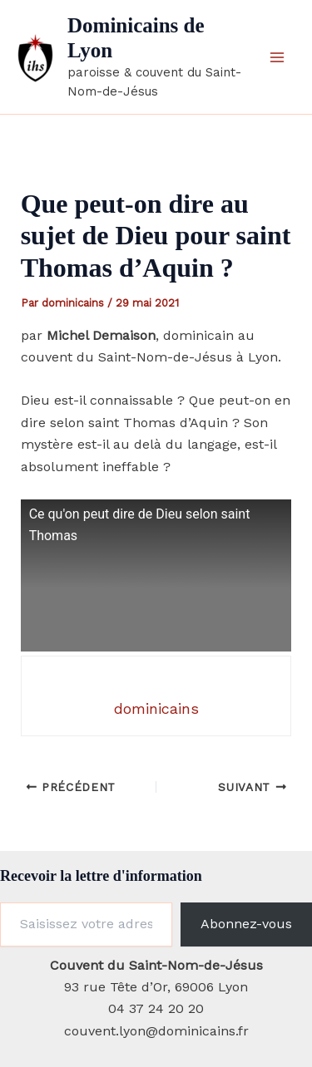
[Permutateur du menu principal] (277, 57)
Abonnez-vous (246, 924)
